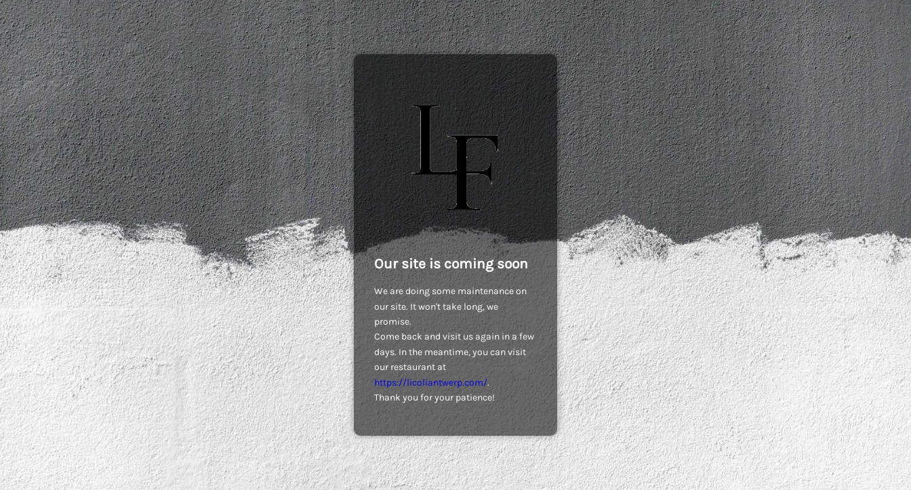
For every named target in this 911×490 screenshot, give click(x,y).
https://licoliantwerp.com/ (430, 382)
